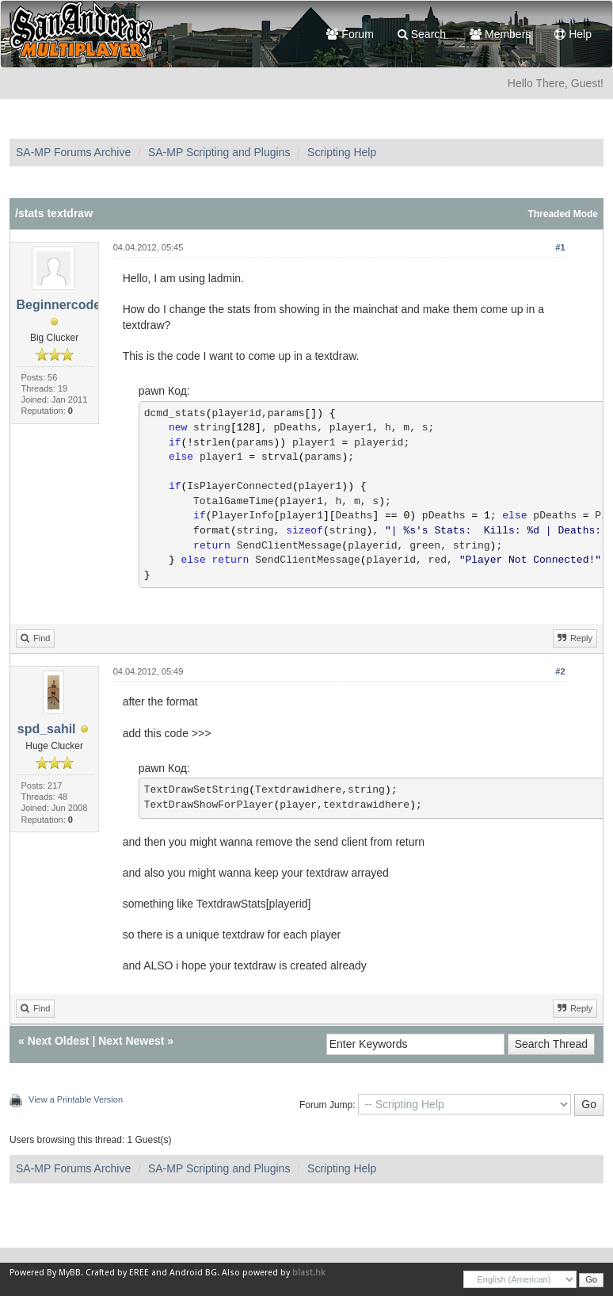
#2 (560, 671)
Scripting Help (341, 152)
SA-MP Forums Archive (73, 152)
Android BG (193, 1272)
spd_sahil (46, 729)
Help (573, 34)
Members (500, 34)
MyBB (70, 1272)
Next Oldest (58, 1040)
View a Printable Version (76, 1099)
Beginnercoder (60, 305)
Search (422, 34)
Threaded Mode (562, 214)
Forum (349, 34)
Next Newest (131, 1040)
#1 (560, 247)
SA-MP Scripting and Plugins (219, 152)
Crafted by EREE (117, 1272)
